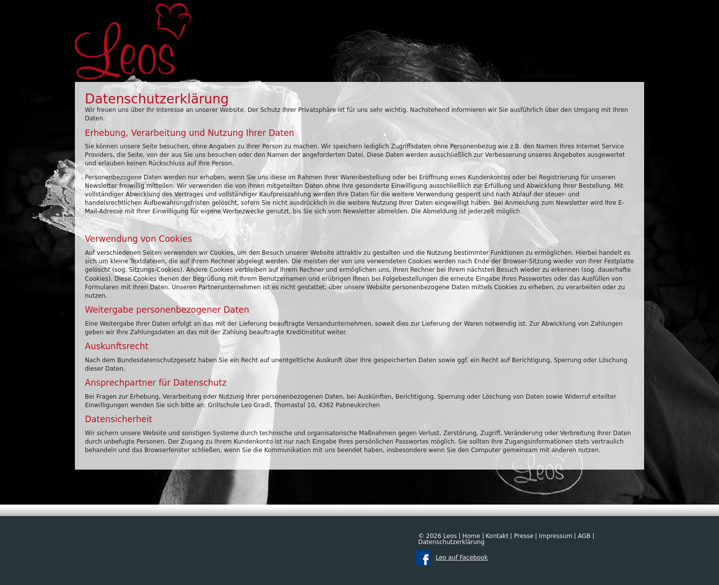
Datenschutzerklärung (451, 542)
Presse (523, 536)
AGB (584, 536)
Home (471, 536)
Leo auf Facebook (461, 557)
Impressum (555, 536)
